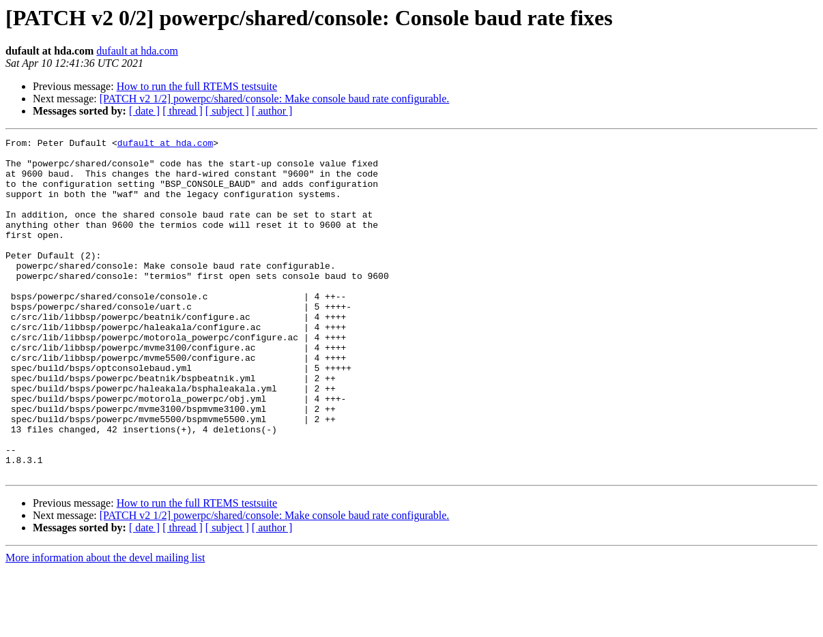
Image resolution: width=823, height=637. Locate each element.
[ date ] (144, 111)
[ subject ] (227, 111)
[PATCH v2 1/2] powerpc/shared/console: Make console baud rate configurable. (275, 98)
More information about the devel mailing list (105, 625)
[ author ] (272, 111)
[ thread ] (182, 111)
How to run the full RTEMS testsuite (197, 86)
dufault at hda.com (137, 51)
